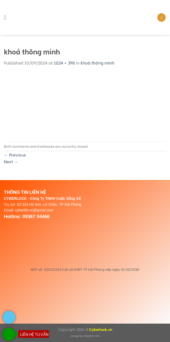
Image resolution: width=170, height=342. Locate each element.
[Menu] (7, 17)
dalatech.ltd (91, 336)
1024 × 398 (64, 63)
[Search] (161, 17)
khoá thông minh (97, 63)
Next (11, 161)
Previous (15, 155)
